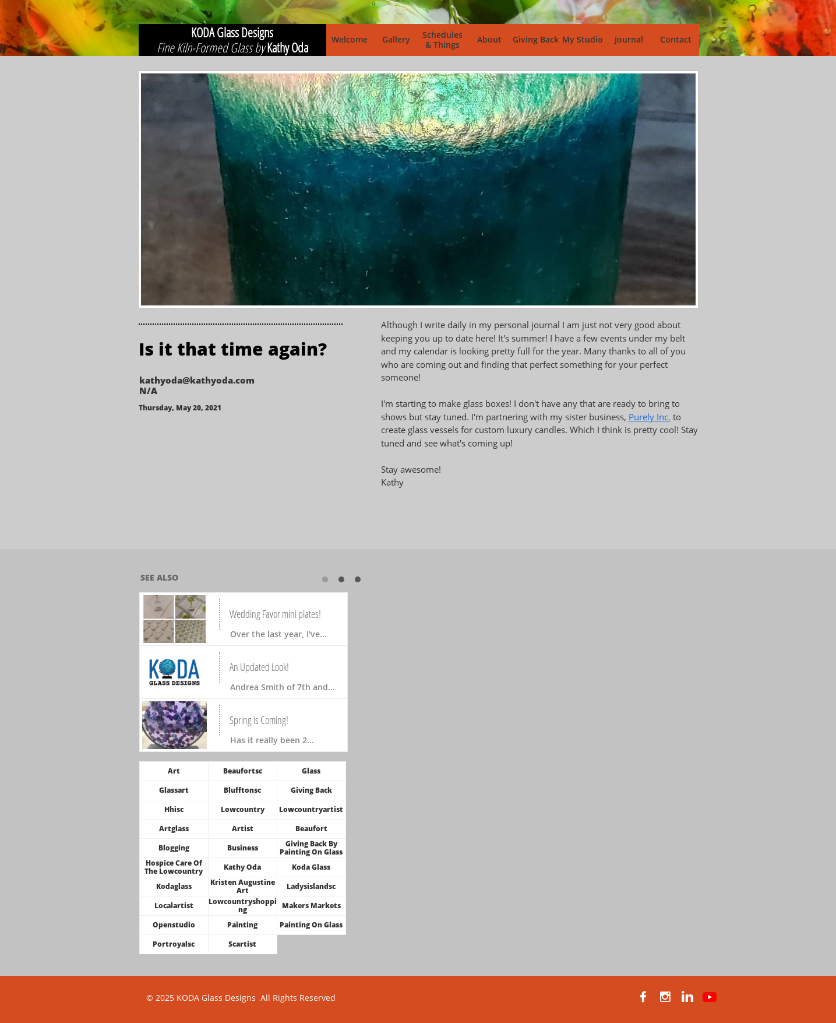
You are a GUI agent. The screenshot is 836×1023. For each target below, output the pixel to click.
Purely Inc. (650, 417)
